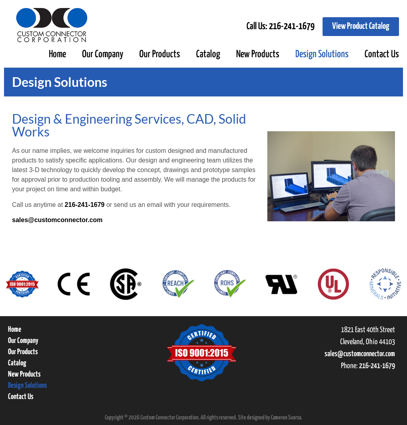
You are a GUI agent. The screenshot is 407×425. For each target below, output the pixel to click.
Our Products (159, 54)
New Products (257, 54)
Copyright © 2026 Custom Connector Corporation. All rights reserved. (171, 418)
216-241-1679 (85, 204)
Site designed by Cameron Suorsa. (270, 418)
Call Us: (281, 26)
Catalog (208, 54)
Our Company (102, 54)
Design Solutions (322, 54)
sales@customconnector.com (57, 220)
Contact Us (382, 54)
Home (57, 54)
